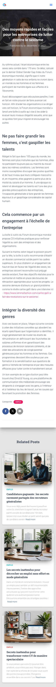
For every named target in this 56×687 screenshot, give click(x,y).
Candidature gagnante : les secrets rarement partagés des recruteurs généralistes (28, 497)
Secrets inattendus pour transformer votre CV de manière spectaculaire (27, 655)
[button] (51, 5)
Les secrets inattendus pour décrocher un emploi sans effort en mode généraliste (28, 573)
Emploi (18, 402)
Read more (30, 519)
